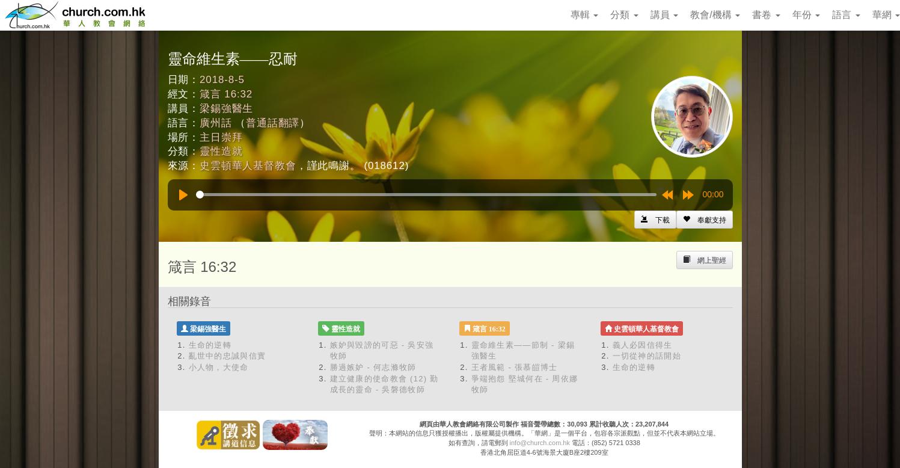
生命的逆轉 (210, 344)
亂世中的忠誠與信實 (227, 355)
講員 (664, 15)
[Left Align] (704, 220)
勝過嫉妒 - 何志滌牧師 (373, 367)
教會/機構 (715, 15)
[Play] (183, 195)
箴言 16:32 (226, 94)
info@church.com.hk (540, 442)
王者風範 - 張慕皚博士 (514, 367)
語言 (846, 15)
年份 (806, 15)
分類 (624, 15)
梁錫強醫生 (226, 108)
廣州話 (216, 123)
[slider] (426, 194)
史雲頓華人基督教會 (248, 165)
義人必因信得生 (643, 344)
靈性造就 (221, 151)
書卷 (766, 15)
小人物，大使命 (219, 367)
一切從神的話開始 (647, 355)
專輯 (584, 15)
